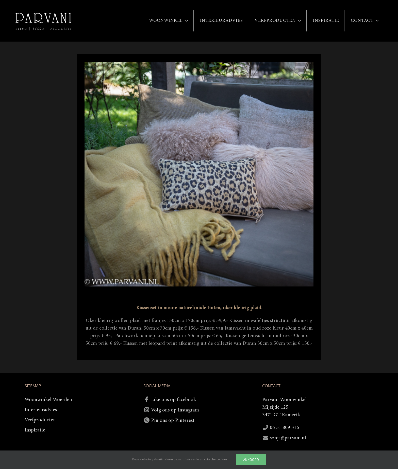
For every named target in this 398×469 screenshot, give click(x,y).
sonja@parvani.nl (288, 438)
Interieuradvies (41, 409)
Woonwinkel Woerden (48, 399)
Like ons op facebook (173, 399)
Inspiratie (35, 430)
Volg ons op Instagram (175, 410)
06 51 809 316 (284, 427)
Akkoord (251, 459)
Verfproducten (40, 420)
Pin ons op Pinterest (172, 420)
